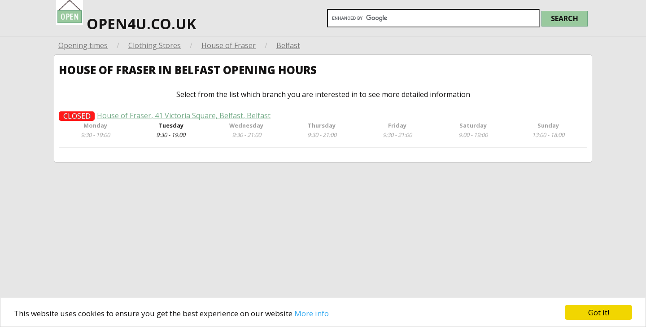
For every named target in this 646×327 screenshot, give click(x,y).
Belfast (288, 45)
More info (311, 313)
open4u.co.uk (126, 16)
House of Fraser (228, 45)
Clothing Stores (154, 45)
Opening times (83, 45)
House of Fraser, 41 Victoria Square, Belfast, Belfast (184, 118)
